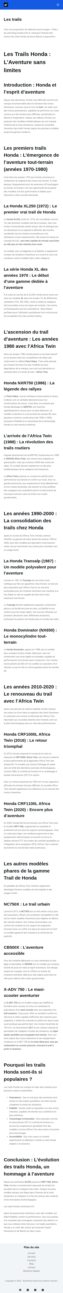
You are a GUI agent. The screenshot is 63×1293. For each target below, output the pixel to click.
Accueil (31, 1253)
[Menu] (58, 5)
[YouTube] (43, 1290)
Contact (31, 1267)
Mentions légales (31, 1271)
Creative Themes (49, 1281)
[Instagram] (35, 1290)
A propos (31, 1260)
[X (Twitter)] (28, 1290)
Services (31, 1257)
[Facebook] (20, 1290)
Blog (31, 1264)
